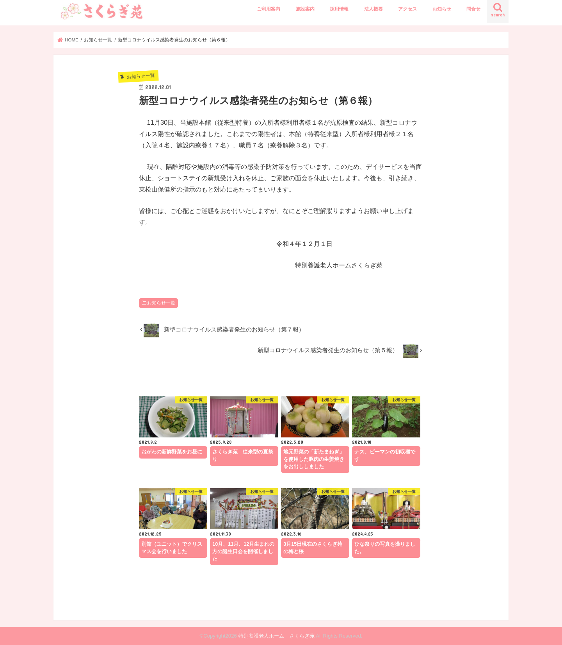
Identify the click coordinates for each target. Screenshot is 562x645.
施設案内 (305, 9)
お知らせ (441, 9)
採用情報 (339, 9)
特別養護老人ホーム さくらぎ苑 (276, 636)
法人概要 (373, 9)
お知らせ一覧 (161, 303)
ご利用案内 (268, 9)
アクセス (407, 9)
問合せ (473, 9)
